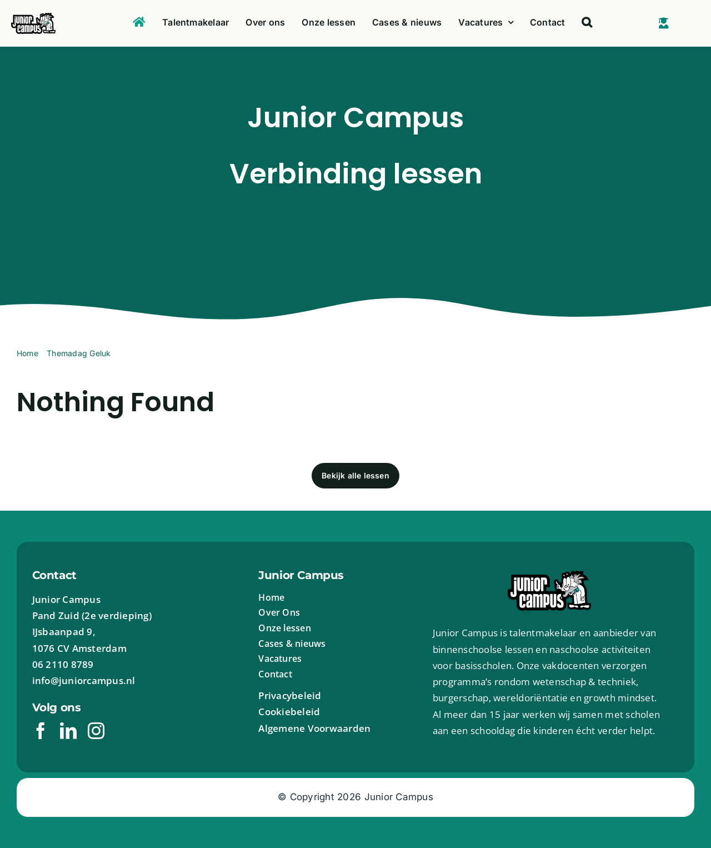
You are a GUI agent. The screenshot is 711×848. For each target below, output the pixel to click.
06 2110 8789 (63, 664)
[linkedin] (68, 730)
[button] (587, 23)
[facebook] (40, 730)
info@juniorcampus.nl (84, 680)
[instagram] (96, 730)
